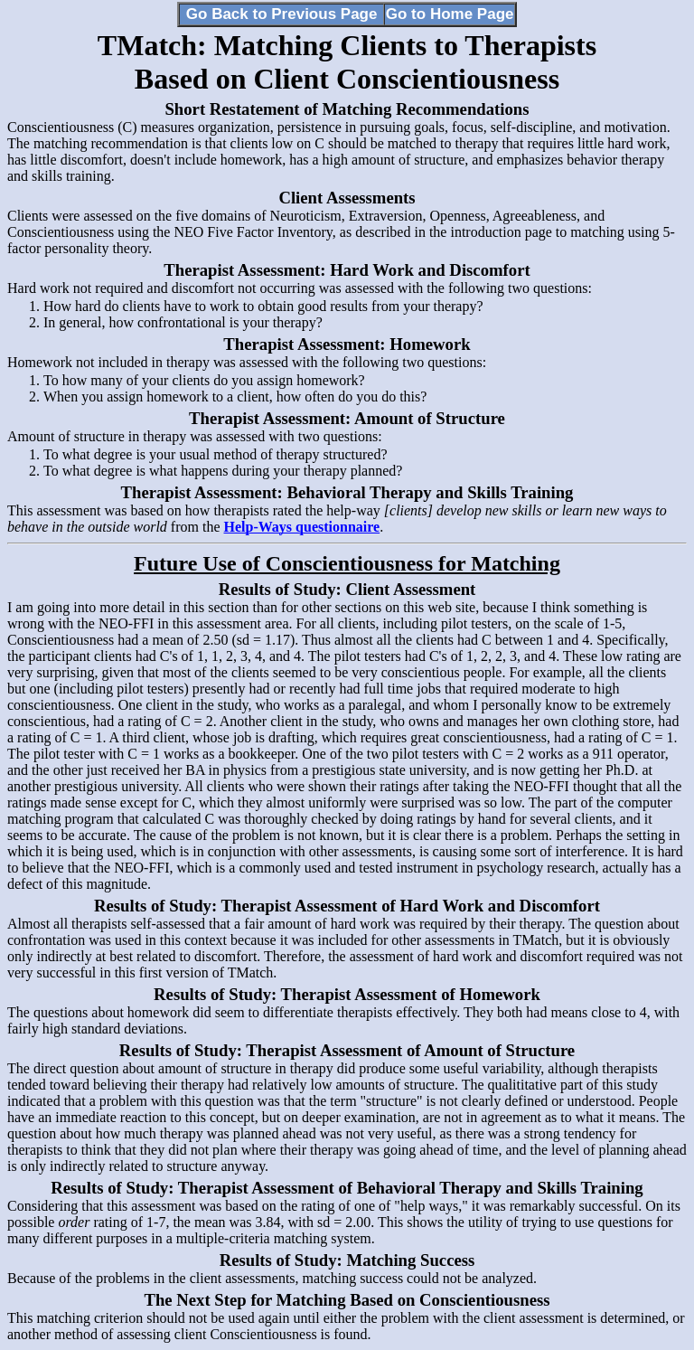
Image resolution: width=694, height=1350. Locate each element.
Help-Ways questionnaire (302, 526)
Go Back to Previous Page (282, 14)
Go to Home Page (450, 14)
